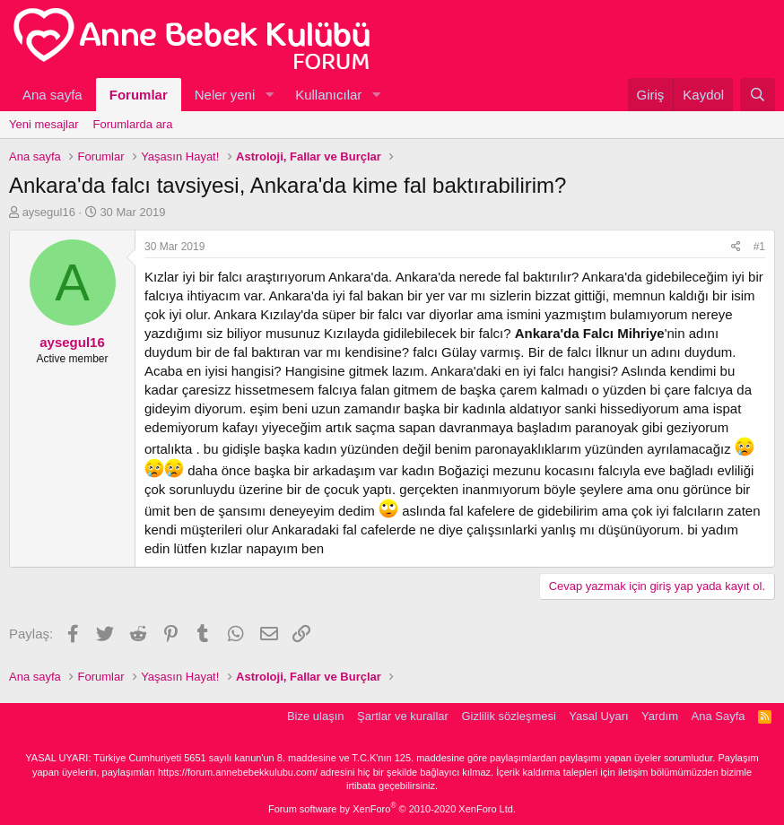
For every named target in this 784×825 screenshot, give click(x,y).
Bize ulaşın (315, 716)
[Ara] (757, 94)
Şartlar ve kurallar (403, 716)
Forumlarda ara (133, 124)
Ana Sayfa (718, 716)
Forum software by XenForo (392, 808)
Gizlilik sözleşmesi (508, 716)
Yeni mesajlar (44, 124)
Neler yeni (225, 94)
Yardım (659, 716)
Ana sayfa (52, 94)
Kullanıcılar (328, 94)
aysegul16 (48, 212)
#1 (759, 246)
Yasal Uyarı (598, 716)
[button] (269, 94)
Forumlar (138, 94)
